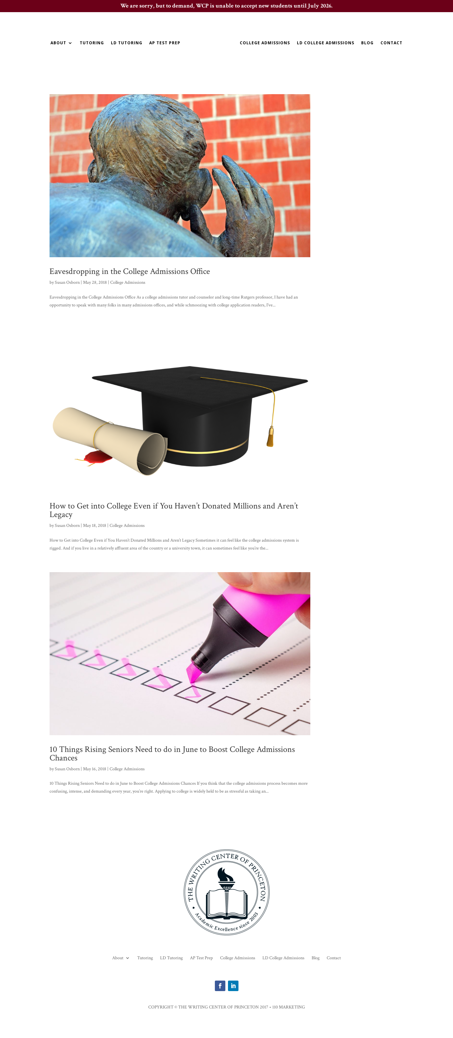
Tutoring (92, 43)
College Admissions (265, 43)
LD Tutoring (126, 43)
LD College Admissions (325, 43)
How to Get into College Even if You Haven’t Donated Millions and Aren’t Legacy (174, 510)
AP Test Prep (164, 43)
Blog (367, 43)
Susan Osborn (67, 282)
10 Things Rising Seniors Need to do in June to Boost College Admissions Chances (172, 753)
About (58, 43)
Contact (391, 43)
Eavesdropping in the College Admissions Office (130, 271)
